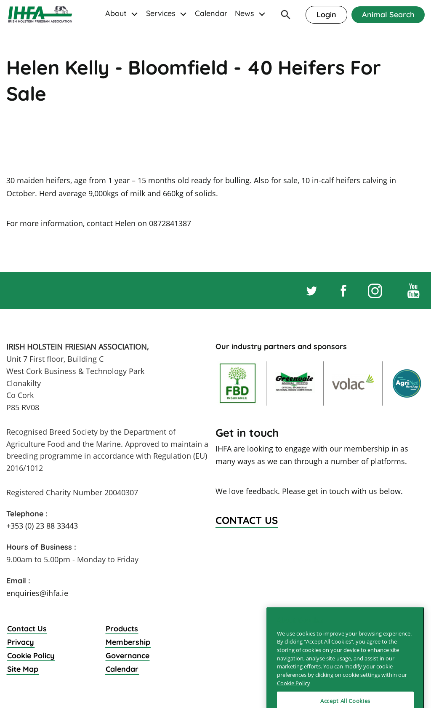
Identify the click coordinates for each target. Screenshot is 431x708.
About (116, 13)
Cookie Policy (31, 655)
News (244, 13)
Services (161, 13)
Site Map (22, 669)
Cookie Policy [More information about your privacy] (293, 699)
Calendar (211, 13)
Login (326, 14)
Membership (128, 642)
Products (122, 628)
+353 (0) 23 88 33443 (42, 526)
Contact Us (27, 628)
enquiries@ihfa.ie (37, 593)
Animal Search (388, 14)
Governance (127, 655)
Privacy (20, 642)
